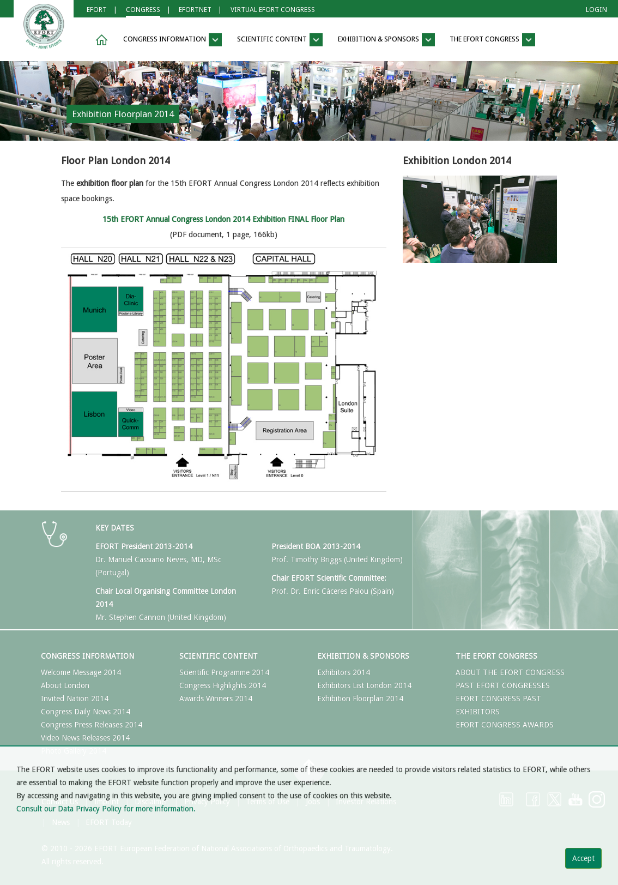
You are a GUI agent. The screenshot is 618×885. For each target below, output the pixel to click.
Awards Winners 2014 (215, 698)
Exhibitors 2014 (343, 672)
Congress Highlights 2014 (222, 685)
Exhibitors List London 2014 (364, 685)
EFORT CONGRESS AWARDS (505, 724)
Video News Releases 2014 (85, 737)
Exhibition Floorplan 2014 (360, 698)
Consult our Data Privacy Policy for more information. (106, 808)
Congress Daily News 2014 (85, 711)
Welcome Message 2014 (81, 672)
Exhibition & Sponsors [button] (386, 39)
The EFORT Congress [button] (492, 39)
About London (65, 685)
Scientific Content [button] (280, 39)
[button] (99, 40)
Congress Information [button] (172, 39)
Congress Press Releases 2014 (91, 724)
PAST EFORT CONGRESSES (503, 685)
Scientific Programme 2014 (224, 672)
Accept (583, 858)
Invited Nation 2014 (74, 698)
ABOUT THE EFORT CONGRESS (510, 672)
